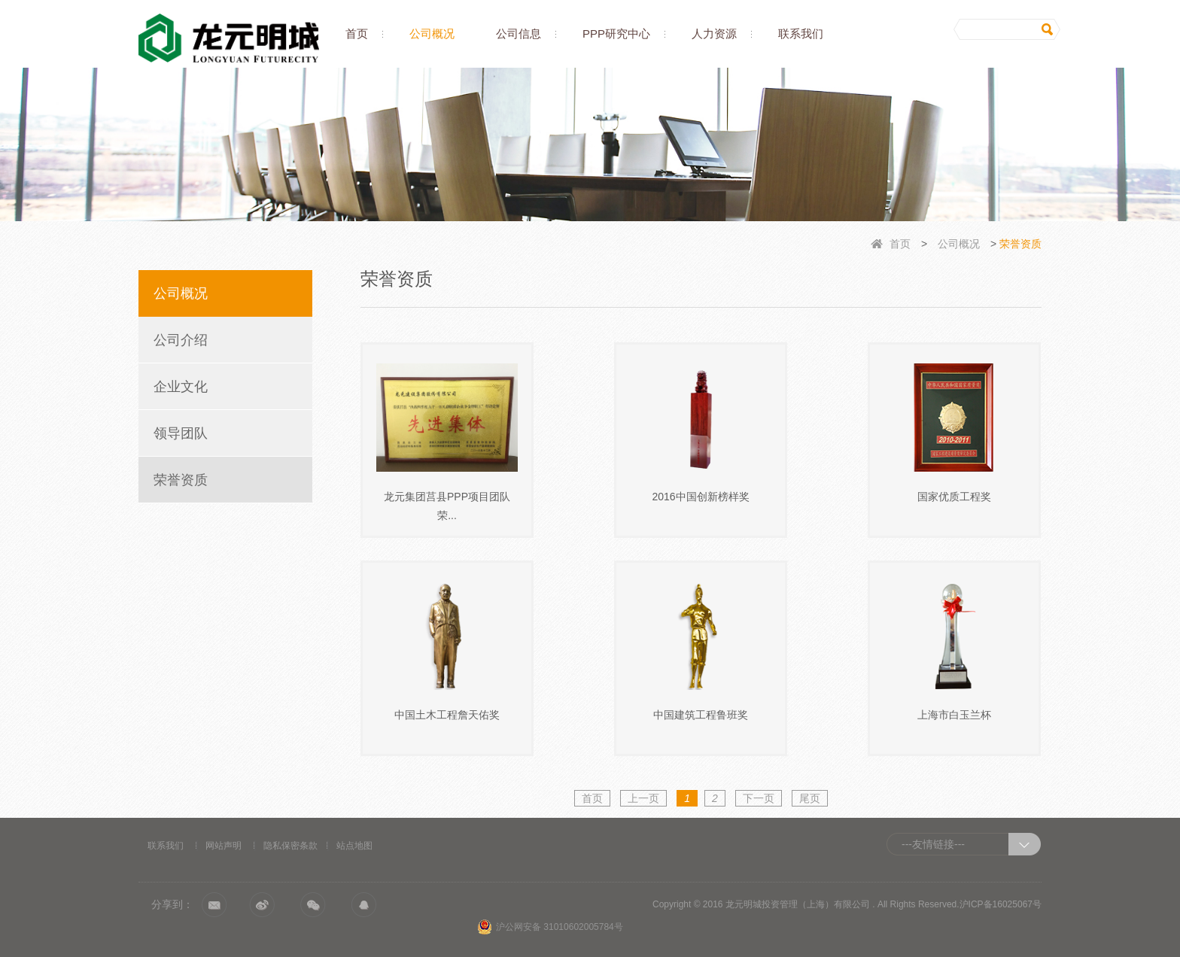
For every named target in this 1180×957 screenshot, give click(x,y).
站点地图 (354, 845)
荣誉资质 (181, 480)
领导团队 (181, 433)
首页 (356, 33)
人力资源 (714, 33)
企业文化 (181, 386)
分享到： (172, 904)
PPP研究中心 (616, 33)
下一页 (758, 798)
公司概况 (432, 33)
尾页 (809, 798)
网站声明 (223, 845)
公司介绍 (181, 340)
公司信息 (518, 33)
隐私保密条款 (290, 845)
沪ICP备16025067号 (1001, 904)
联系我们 (800, 33)
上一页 (643, 798)
